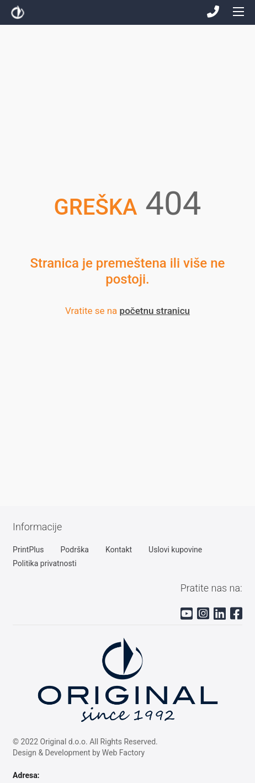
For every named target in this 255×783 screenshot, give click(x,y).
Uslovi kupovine (175, 549)
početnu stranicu (155, 310)
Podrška (75, 549)
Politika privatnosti (45, 563)
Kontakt (118, 549)
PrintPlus (28, 549)
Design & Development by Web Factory (79, 752)
